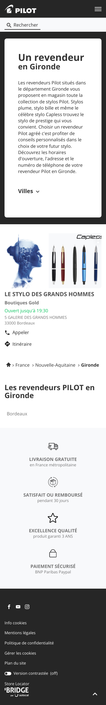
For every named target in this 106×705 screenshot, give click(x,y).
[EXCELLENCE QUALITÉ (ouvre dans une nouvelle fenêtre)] (53, 526)
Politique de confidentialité (29, 643)
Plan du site (15, 663)
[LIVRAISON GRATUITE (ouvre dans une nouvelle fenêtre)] (53, 454)
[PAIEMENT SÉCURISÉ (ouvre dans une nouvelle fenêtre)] (53, 561)
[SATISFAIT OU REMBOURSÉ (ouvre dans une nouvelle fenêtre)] (53, 490)
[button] (98, 8)
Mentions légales (20, 633)
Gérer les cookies (20, 653)
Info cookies (16, 623)
